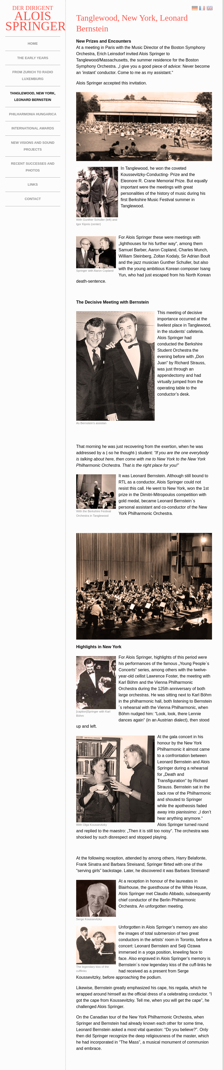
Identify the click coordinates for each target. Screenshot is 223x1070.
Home (33, 43)
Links (33, 184)
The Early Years (32, 58)
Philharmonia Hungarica (33, 114)
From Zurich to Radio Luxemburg (32, 75)
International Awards (33, 128)
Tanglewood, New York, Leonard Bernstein (32, 96)
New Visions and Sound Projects (32, 146)
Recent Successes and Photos (32, 167)
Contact (33, 199)
